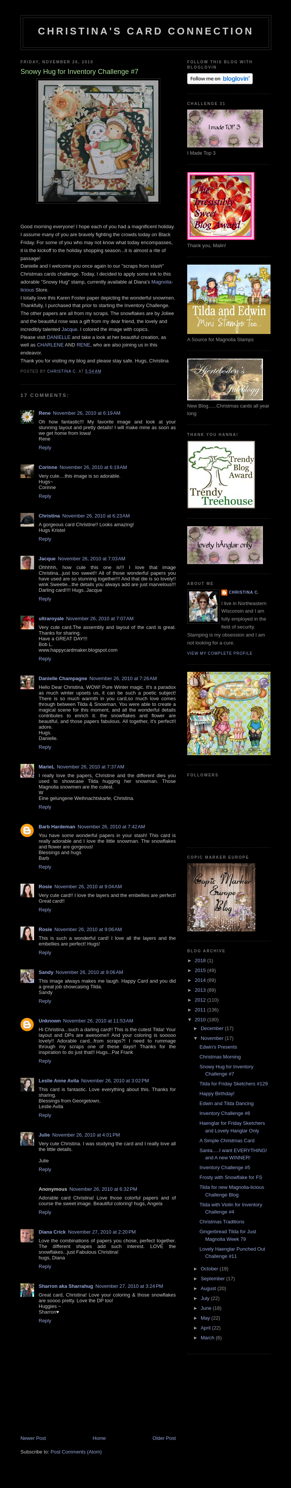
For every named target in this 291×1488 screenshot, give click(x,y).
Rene (45, 413)
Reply (45, 447)
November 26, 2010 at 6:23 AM (96, 516)
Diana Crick (52, 1232)
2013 (201, 990)
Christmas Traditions (221, 1222)
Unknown (50, 1021)
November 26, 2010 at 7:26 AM (123, 678)
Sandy (46, 972)
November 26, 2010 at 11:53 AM (98, 1021)
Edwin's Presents (218, 1047)
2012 (201, 1000)
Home (99, 1438)
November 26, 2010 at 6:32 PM (103, 1189)
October (210, 1269)
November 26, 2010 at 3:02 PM (115, 1080)
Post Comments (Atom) (76, 1452)
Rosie (45, 886)
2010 (201, 1019)
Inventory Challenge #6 (224, 1113)
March (208, 1338)
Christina (49, 516)
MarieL (47, 767)
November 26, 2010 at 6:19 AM (86, 413)
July (206, 1298)
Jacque (69, 329)
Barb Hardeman (57, 826)
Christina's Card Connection (146, 31)
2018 (201, 960)
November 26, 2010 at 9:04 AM (88, 886)
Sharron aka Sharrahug (66, 1286)
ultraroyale (51, 618)
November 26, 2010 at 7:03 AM (91, 558)
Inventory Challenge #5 (224, 1167)
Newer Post (33, 1438)
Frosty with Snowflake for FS (230, 1177)
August (209, 1288)
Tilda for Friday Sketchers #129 (233, 1084)
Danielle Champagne (63, 678)
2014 (201, 980)
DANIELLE (58, 337)
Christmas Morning (220, 1057)
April (206, 1328)
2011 (201, 1010)
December (213, 1028)
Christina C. (244, 592)
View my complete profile (220, 653)
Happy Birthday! (217, 1093)
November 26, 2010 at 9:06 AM (88, 929)
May (206, 1318)
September (213, 1278)
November (213, 1038)
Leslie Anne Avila (59, 1080)
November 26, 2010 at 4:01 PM (86, 1135)
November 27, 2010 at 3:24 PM (129, 1286)
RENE (83, 345)
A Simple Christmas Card (226, 1140)
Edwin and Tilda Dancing (226, 1103)
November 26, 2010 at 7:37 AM (90, 767)
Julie (44, 1135)
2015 (201, 970)
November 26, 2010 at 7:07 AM (99, 618)
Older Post (164, 1438)
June (207, 1308)
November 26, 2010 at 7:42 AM (111, 826)
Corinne (48, 467)
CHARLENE (50, 345)
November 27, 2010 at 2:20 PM (102, 1232)
